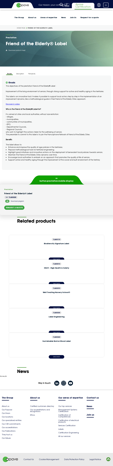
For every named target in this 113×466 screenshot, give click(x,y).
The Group (19, 17)
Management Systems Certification (67, 411)
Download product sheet (15, 50)
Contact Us (28, 459)
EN (106, 5)
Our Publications (8, 431)
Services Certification (67, 425)
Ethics (32, 415)
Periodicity (31, 74)
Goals (9, 74)
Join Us (73, 17)
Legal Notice (95, 459)
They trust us (7, 435)
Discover (56, 357)
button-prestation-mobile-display (56, 181)
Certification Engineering (68, 433)
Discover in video (13, 104)
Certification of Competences (64, 416)
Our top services (65, 406)
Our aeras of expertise (70, 398)
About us (32, 17)
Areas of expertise (48, 17)
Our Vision (6, 413)
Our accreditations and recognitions (40, 411)
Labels (61, 429)
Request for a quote (89, 17)
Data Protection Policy (74, 459)
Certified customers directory (42, 406)
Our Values (6, 438)
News (63, 17)
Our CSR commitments (11, 424)
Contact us (93, 398)
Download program (14, 201)
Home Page (21, 28)
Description (20, 74)
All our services (64, 436)
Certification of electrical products (68, 421)
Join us (90, 415)
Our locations (7, 417)
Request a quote (14, 207)
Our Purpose (7, 410)
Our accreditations (10, 427)
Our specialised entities (12, 420)
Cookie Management (49, 459)
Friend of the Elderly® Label (40, 28)
